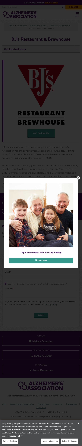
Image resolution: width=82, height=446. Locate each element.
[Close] (78, 423)
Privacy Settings (10, 441)
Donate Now (41, 260)
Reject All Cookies (69, 441)
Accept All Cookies (50, 441)
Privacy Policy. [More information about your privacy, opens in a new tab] (16, 436)
